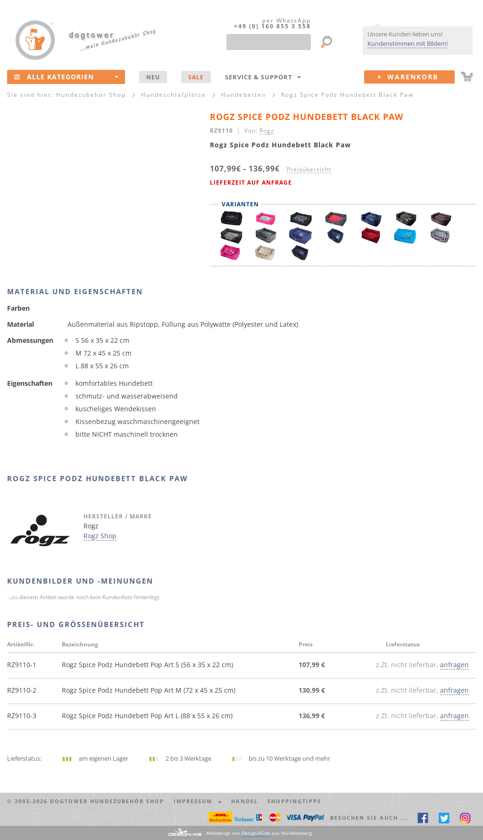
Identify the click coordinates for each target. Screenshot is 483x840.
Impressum (198, 801)
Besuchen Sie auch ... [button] (369, 817)
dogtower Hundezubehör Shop (107, 801)
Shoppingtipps (294, 801)
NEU (153, 77)
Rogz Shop (100, 535)
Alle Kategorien (66, 76)
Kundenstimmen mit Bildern (407, 43)
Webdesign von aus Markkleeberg (259, 833)
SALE (196, 77)
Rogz (266, 130)
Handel (244, 801)
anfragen (454, 664)
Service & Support (263, 77)
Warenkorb (416, 77)
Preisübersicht (309, 169)
